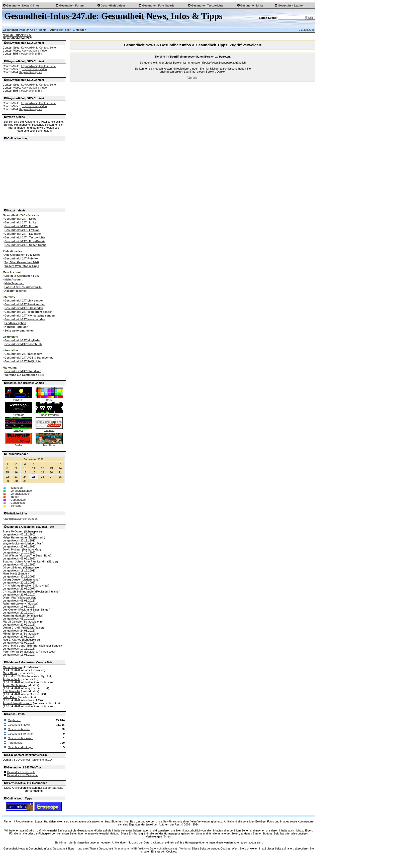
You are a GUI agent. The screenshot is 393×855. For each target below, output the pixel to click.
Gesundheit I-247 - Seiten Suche (26, 244)
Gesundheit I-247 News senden (25, 319)
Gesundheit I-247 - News (20, 218)
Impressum (122, 848)
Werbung (184, 848)
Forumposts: (15, 742)
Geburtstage (18, 499)
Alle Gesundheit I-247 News (22, 254)
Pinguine (49, 429)
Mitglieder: (14, 720)
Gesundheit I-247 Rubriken (22, 258)
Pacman (18, 398)
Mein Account (14, 279)
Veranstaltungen (21, 493)
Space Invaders (49, 413)
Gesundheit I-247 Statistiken (23, 371)
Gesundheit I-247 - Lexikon (22, 229)
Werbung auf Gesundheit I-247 (24, 374)
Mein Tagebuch (14, 283)
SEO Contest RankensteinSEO (33, 759)
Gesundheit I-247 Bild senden (24, 308)
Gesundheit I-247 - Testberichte (25, 237)
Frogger (18, 429)
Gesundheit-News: (19, 724)
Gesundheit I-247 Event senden (25, 304)
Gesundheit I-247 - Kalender (23, 233)
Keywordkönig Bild (30, 53)
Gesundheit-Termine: (20, 733)
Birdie (18, 444)
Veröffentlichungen (22, 490)
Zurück (192, 77)
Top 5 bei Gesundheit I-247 (22, 262)
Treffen (15, 496)
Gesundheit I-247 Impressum (23, 353)
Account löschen (15, 290)
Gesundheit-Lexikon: (20, 738)
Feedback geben (15, 323)
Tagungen (17, 487)
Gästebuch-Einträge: (20, 747)
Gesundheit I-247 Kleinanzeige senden (30, 315)
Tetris (49, 398)
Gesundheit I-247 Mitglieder (23, 340)
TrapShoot (49, 444)
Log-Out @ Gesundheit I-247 (23, 287)
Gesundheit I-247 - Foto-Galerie (25, 241)
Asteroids (18, 413)
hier (207, 68)
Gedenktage (18, 502)
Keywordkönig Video (34, 50)
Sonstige (16, 505)
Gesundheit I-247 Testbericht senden (29, 311)
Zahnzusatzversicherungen (21, 518)
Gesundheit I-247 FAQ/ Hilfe (23, 361)
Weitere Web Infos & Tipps (22, 265)
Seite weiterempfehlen (19, 330)
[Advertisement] (34, 173)
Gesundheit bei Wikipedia (22, 775)
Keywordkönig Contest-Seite (38, 47)
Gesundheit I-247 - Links (20, 222)
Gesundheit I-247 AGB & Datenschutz (29, 357)
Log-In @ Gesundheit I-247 (22, 275)
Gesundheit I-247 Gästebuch (23, 344)
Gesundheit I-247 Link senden (24, 300)
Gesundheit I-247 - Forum (21, 226)
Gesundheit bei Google (21, 772)
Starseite (57, 787)
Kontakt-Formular (16, 326)
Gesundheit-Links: (19, 729)
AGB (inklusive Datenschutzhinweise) (154, 848)
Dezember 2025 (33, 459)
